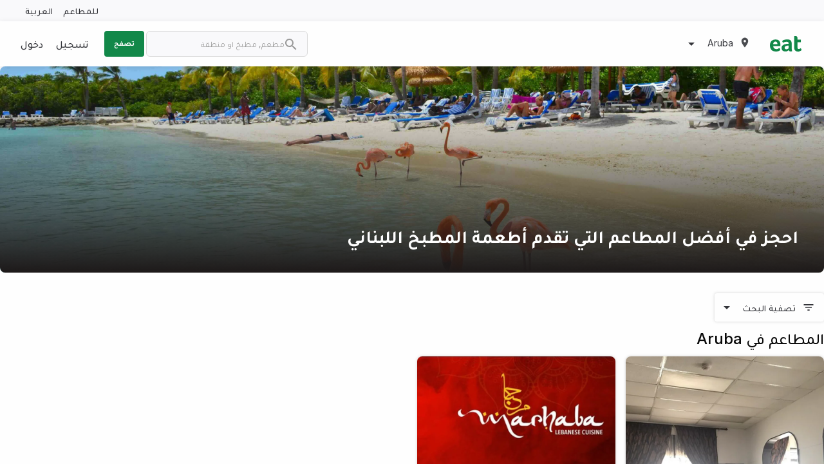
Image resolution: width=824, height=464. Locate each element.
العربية (39, 10)
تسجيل (72, 43)
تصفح (124, 43)
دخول (32, 43)
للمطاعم (80, 10)
